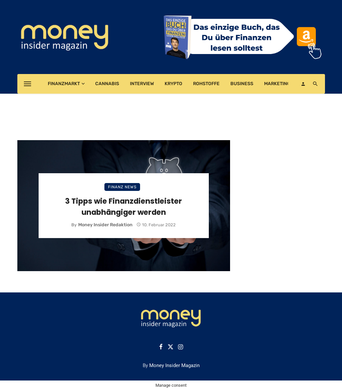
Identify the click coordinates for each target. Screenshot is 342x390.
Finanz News (122, 187)
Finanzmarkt (64, 83)
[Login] (303, 84)
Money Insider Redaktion (105, 225)
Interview (142, 83)
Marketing (277, 83)
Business (241, 83)
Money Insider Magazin (174, 365)
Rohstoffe (206, 83)
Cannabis (107, 83)
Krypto (173, 83)
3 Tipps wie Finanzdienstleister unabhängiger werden (123, 206)
